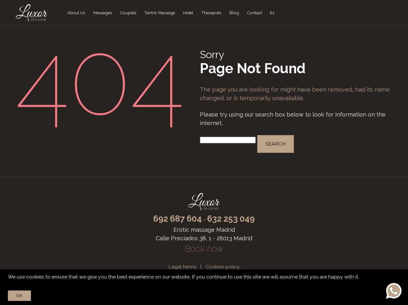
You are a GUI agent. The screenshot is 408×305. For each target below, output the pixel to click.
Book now (204, 249)
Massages (102, 12)
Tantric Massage (159, 12)
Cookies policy (223, 267)
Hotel (188, 12)
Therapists (211, 12)
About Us (76, 12)
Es (272, 12)
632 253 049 (231, 219)
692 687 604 (177, 219)
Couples (128, 12)
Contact (254, 12)
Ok (19, 295)
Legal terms (182, 267)
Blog (234, 12)
